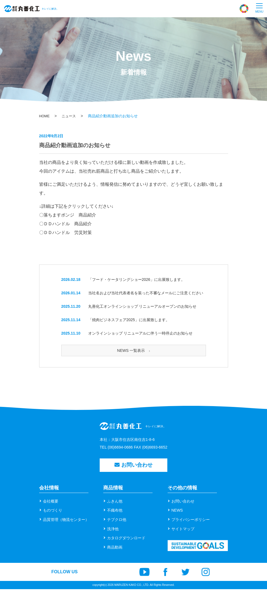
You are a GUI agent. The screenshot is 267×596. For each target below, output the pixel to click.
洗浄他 (113, 535)
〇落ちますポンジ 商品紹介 (67, 215)
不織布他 (114, 517)
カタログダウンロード (126, 544)
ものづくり (52, 517)
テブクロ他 (116, 526)
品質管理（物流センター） (66, 526)
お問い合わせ (134, 470)
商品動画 (114, 554)
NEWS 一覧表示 (133, 350)
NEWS (177, 517)
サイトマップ (182, 535)
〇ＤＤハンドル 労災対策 (65, 232)
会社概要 (50, 508)
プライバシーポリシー (190, 526)
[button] (259, 8)
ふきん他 (114, 508)
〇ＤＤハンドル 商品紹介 (65, 223)
